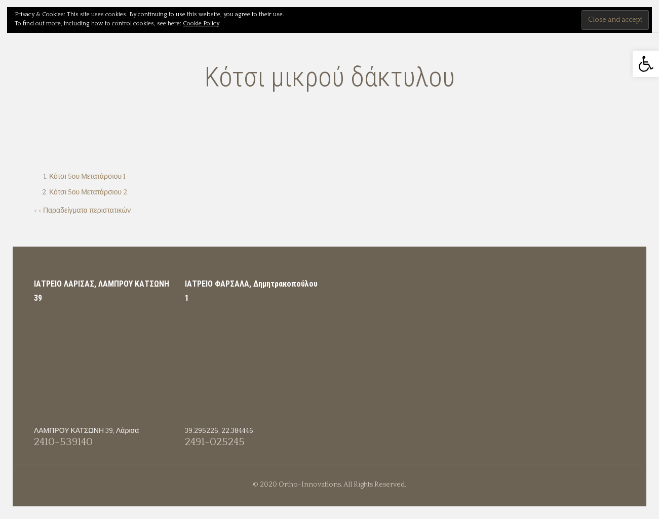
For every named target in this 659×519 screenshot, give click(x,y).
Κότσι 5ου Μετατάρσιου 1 (87, 177)
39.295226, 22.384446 (219, 431)
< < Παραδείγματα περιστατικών (82, 211)
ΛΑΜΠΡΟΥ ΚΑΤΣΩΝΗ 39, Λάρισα (86, 431)
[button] (646, 64)
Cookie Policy (201, 23)
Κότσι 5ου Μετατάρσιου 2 (88, 192)
